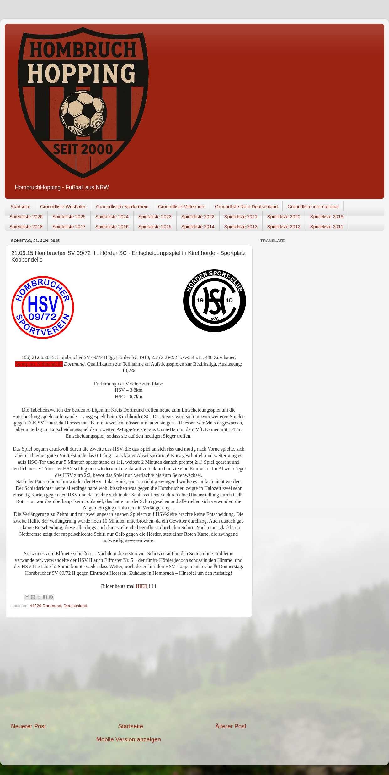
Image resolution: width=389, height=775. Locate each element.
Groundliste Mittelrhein (181, 206)
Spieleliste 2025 (69, 216)
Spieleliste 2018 (26, 226)
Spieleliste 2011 (326, 226)
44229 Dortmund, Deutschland (58, 605)
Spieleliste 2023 (155, 216)
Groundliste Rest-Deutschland (246, 206)
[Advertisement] (129, 670)
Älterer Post (230, 726)
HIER (142, 586)
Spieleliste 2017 (69, 226)
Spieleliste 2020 (284, 216)
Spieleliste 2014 (198, 226)
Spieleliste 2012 (284, 226)
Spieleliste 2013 (241, 226)
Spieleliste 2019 (326, 216)
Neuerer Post (28, 726)
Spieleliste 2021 (241, 216)
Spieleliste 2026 (26, 216)
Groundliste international (312, 206)
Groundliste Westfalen (63, 206)
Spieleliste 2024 (112, 216)
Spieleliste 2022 (198, 216)
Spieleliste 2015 (155, 226)
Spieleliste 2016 (112, 226)
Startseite (20, 206)
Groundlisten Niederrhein (122, 206)
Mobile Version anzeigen (128, 739)
